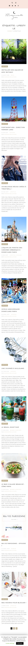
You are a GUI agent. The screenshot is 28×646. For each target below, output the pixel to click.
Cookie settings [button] (10, 643)
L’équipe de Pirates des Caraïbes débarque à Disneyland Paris (11, 250)
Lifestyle (13, 191)
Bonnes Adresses (15, 430)
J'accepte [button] (19, 643)
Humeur (13, 548)
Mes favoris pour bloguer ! (13, 602)
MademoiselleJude (10, 76)
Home (9, 31)
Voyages (12, 132)
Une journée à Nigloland (12, 368)
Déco (12, 75)
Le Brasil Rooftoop (10, 427)
